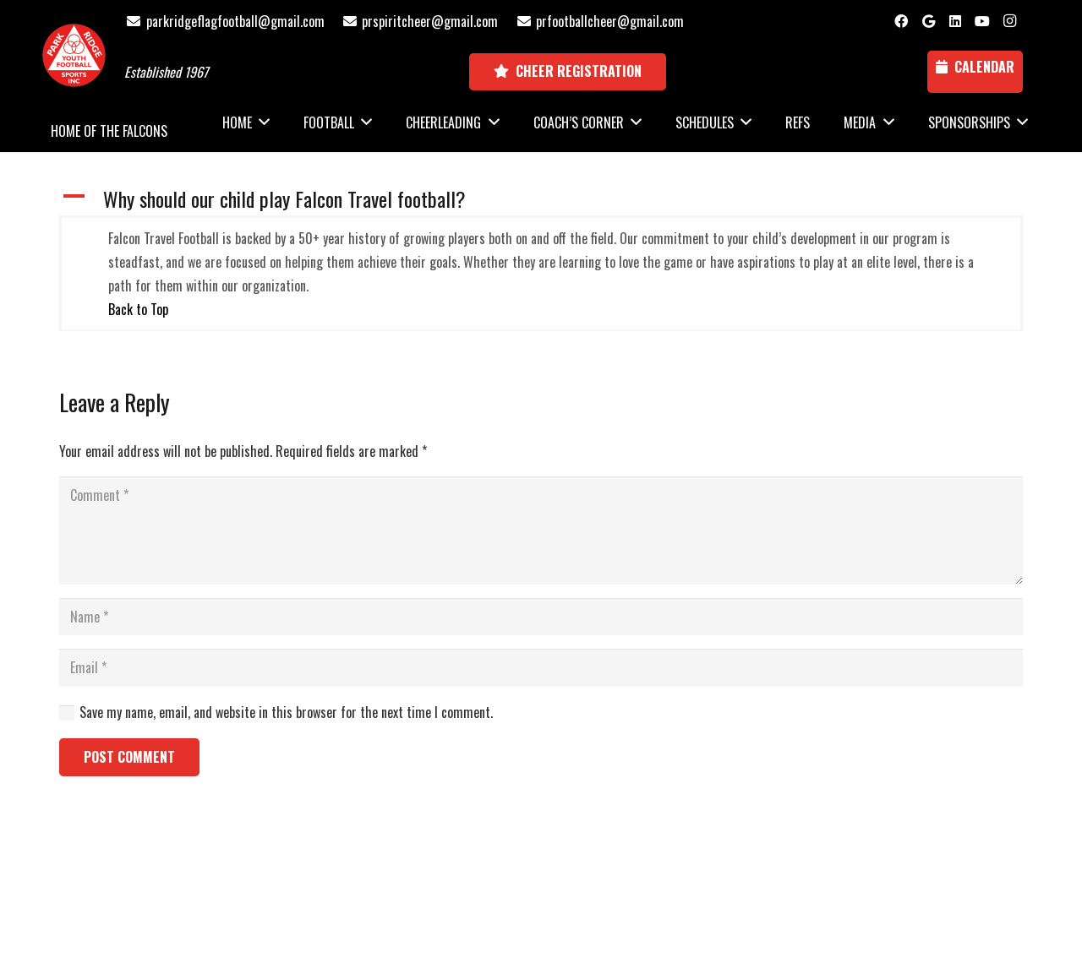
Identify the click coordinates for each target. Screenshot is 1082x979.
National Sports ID (572, 886)
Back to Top (138, 309)
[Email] (541, 668)
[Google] (928, 21)
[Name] (541, 617)
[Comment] (541, 530)
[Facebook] (901, 21)
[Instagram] (1009, 21)
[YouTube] (982, 21)
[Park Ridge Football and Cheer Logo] (74, 55)
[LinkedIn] (955, 21)
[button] (541, 198)
